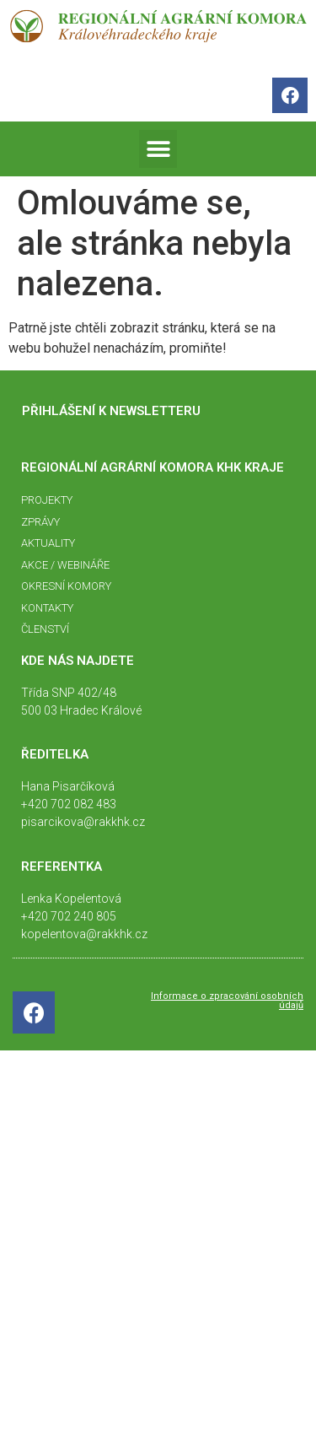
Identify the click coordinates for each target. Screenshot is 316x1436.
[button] (158, 149)
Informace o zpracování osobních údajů (227, 1001)
